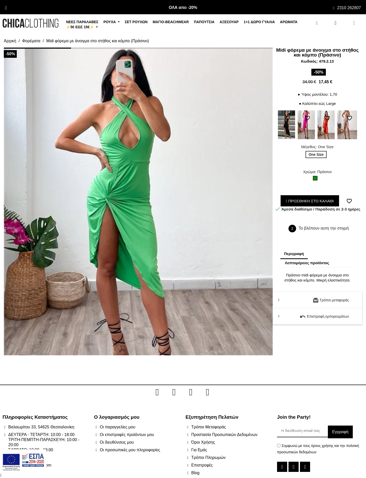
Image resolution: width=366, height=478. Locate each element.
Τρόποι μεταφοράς (331, 300)
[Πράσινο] (316, 179)
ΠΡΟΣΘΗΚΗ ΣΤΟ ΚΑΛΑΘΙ (310, 201)
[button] (7, 201)
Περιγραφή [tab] (294, 253)
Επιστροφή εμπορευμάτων (324, 317)
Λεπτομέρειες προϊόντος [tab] (307, 263)
